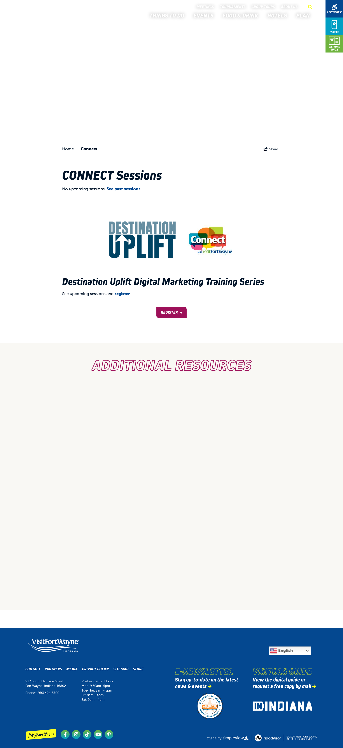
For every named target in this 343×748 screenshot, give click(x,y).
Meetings (205, 7)
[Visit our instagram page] (76, 734)
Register (169, 312)
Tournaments (233, 7)
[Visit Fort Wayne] (39, 13)
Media (72, 669)
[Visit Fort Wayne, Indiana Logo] (53, 645)
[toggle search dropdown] (310, 7)
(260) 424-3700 (48, 693)
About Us (290, 7)
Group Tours (264, 7)
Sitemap (120, 669)
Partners (53, 669)
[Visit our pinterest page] (109, 734)
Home (68, 148)
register (122, 293)
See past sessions (123, 188)
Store (138, 669)
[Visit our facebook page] (65, 734)
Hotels (278, 15)
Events (204, 15)
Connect (89, 148)
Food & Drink (241, 15)
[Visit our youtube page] (98, 734)
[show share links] (271, 148)
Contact (32, 669)
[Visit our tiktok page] (87, 734)
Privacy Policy (95, 669)
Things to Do (168, 15)
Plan (304, 15)
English (281, 650)
